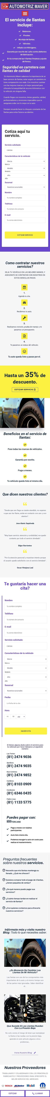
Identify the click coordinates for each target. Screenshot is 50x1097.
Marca (7, 164)
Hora (7, 710)
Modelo (7, 171)
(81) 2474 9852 (19, 775)
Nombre (8, 192)
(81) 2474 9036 (19, 757)
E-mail (7, 215)
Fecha (8, 697)
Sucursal (8, 182)
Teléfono (8, 204)
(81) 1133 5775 (19, 802)
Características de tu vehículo (17, 156)
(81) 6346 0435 (19, 793)
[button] (25, 13)
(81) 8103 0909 (19, 784)
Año (6, 178)
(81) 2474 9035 (19, 766)
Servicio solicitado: (13, 145)
